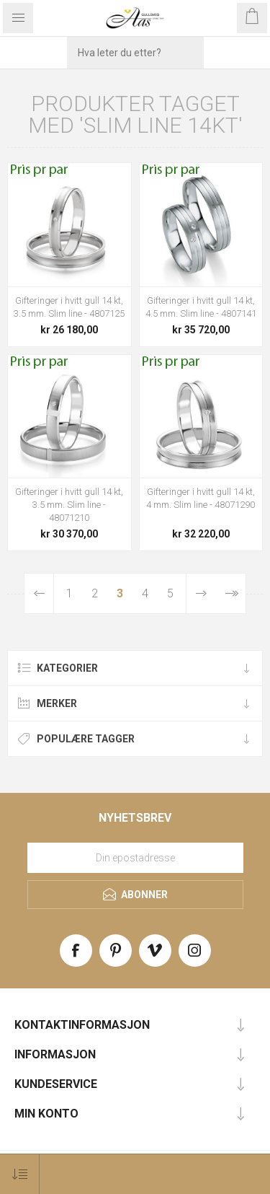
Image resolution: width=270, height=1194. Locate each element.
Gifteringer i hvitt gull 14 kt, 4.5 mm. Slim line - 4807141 (200, 307)
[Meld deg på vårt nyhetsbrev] (135, 858)
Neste (201, 593)
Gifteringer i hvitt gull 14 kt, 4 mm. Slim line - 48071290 (200, 498)
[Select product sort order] (20, 1174)
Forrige (39, 593)
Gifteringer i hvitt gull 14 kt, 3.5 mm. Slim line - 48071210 (69, 504)
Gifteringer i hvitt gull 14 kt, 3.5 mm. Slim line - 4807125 (69, 307)
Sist (231, 593)
